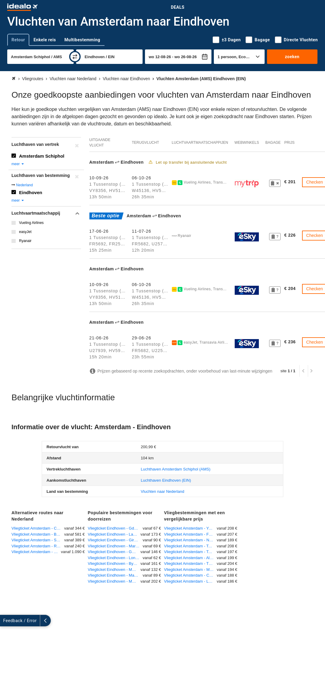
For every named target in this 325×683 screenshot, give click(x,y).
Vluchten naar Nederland (162, 491)
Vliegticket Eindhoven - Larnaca (114, 534)
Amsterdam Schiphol (41, 156)
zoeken (292, 56)
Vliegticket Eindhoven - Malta (113, 569)
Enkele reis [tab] (45, 39)
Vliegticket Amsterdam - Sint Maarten (37, 540)
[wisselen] (75, 56)
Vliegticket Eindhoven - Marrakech (115, 546)
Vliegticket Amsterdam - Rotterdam (37, 546)
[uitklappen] (5, 621)
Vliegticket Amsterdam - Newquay (190, 540)
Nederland (24, 185)
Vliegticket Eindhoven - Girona (114, 540)
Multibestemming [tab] (82, 39)
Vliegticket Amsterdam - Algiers (190, 558)
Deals (178, 7)
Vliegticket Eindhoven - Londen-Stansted (115, 558)
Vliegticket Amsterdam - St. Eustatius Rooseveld (36, 551)
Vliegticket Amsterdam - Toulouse (190, 551)
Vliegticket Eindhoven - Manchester (115, 575)
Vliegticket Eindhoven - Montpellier (114, 581)
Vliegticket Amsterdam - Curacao (37, 528)
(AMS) (176, 469)
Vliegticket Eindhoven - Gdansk (115, 528)
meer (17, 164)
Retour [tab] (18, 39)
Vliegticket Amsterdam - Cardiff (190, 575)
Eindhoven (30, 192)
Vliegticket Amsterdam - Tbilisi (190, 563)
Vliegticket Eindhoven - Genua (114, 551)
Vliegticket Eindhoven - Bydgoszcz (114, 563)
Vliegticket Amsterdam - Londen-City (190, 581)
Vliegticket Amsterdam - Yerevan (190, 528)
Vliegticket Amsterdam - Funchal (190, 534)
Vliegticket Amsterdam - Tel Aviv (190, 546)
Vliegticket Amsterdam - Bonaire (37, 534)
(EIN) (166, 480)
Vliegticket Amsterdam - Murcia (190, 569)
